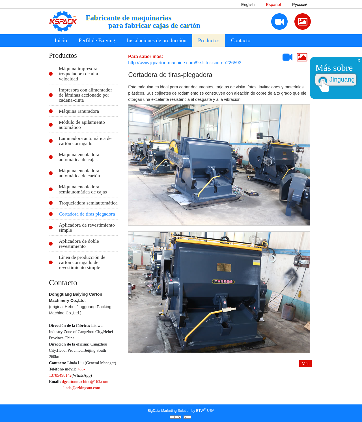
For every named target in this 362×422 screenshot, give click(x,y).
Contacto (240, 40)
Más (305, 363)
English (248, 4)
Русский (299, 4)
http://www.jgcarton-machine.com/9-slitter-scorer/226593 (184, 62)
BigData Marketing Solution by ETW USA (181, 410)
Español (273, 4)
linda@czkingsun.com (81, 387)
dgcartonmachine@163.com (85, 381)
